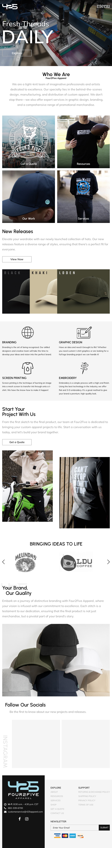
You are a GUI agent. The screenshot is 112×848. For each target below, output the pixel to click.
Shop (53, 805)
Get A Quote (57, 809)
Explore (17, 53)
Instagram (5, 751)
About (54, 792)
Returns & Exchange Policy (94, 792)
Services (56, 800)
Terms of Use (85, 805)
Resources (57, 796)
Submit (104, 827)
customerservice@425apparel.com (25, 811)
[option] (31, 562)
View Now (16, 259)
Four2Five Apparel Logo (23, 790)
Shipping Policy (87, 796)
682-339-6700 (15, 808)
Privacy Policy (86, 800)
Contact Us (57, 813)
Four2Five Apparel (10, 6)
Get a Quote (17, 442)
